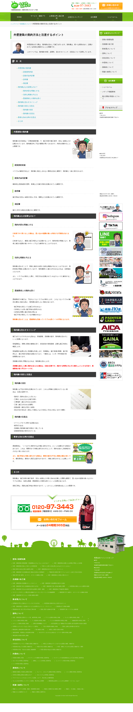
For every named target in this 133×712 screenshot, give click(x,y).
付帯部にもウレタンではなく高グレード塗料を (69, 631)
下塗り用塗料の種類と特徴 (20, 634)
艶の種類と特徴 (17, 637)
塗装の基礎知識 (108, 39)
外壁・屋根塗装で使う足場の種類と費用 (57, 588)
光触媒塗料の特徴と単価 (20, 628)
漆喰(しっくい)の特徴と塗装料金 (44, 667)
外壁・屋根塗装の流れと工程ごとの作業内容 (26, 566)
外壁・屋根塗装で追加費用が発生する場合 (56, 585)
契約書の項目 (28, 110)
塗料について (107, 53)
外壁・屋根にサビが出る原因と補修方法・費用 (74, 652)
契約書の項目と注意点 (26, 106)
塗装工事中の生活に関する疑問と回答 (24, 570)
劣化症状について (108, 58)
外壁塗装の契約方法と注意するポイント (58, 606)
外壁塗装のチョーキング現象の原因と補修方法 (26, 649)
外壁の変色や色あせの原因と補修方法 (53, 656)
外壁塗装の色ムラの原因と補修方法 (23, 652)
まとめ (20, 121)
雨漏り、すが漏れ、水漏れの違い (22, 700)
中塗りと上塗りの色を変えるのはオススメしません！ (60, 566)
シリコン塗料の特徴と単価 (20, 624)
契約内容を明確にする (31, 91)
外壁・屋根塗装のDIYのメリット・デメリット (53, 570)
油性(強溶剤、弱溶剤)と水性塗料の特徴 (59, 637)
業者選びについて (108, 49)
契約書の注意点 (28, 113)
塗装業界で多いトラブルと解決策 (73, 613)
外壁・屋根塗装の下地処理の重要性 (23, 594)
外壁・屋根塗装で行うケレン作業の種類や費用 (62, 598)
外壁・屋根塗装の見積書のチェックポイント (26, 585)
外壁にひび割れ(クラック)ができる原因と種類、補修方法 (62, 649)
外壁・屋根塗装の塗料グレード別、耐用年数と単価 (28, 621)
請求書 (25, 79)
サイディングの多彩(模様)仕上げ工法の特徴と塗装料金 (72, 664)
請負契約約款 (28, 72)
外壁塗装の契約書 (24, 68)
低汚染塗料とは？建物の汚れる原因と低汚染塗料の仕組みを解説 (32, 631)
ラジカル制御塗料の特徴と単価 (61, 624)
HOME (20, 17)
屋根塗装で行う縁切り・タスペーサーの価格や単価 (28, 598)
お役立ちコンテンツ (75, 17)
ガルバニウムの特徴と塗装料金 (47, 682)
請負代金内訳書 (28, 76)
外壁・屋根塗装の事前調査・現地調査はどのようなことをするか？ (32, 563)
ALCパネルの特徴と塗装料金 (21, 667)
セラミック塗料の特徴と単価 (40, 628)
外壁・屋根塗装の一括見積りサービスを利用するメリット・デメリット (34, 609)
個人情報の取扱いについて (111, 97)
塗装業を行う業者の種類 (67, 609)
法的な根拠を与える (30, 94)
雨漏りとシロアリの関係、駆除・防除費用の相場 (27, 697)
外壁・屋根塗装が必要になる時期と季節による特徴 (72, 563)
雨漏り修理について (109, 72)
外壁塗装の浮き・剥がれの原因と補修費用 (25, 656)
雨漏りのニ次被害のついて (45, 700)
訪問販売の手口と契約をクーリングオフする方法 (27, 606)
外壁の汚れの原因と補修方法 (47, 652)
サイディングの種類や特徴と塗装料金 (40, 664)
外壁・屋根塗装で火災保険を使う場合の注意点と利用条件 (30, 573)
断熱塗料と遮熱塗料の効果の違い (66, 634)
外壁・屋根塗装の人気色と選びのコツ (61, 576)
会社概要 (94, 17)
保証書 (25, 83)
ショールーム (113, 17)
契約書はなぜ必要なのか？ (28, 87)
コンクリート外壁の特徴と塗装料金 (69, 667)
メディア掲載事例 (108, 92)
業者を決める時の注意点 (27, 117)
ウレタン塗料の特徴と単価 (76, 621)
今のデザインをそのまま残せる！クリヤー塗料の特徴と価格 (30, 641)
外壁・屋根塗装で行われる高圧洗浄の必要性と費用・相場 (55, 591)
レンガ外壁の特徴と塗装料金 (21, 670)
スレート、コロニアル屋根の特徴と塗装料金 (51, 679)
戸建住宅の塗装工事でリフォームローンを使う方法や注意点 (69, 573)
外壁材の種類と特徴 (19, 664)
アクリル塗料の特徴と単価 (56, 621)
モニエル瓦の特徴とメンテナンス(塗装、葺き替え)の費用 (30, 689)
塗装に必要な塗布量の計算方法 (42, 634)
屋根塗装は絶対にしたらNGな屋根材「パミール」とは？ (68, 689)
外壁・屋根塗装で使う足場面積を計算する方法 (26, 588)
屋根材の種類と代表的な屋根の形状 (23, 679)
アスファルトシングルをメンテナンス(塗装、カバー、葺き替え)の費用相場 (35, 685)
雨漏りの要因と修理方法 (65, 700)
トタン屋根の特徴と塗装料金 (78, 679)
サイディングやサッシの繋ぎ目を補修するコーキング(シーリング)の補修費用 (61, 594)
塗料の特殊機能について (61, 628)
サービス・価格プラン (38, 17)
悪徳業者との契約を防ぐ (32, 98)
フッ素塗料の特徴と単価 (40, 624)
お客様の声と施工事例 (57, 17)
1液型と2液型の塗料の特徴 (34, 637)
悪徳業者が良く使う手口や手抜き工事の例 (25, 613)
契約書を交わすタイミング (28, 102)
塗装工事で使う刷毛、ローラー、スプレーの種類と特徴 (29, 576)
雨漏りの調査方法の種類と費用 (55, 697)
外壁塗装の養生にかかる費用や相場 (23, 591)
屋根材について (108, 67)
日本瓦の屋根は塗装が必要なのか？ (23, 682)
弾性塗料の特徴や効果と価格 (61, 641)
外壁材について (108, 62)
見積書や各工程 (108, 44)
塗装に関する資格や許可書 (50, 613)
